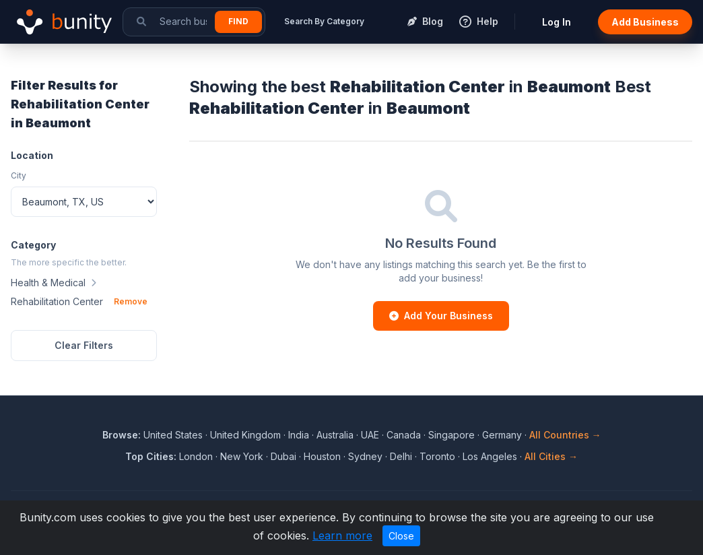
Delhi (401, 456)
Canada (404, 434)
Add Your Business (441, 315)
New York (241, 456)
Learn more (342, 535)
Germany (502, 434)
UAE (370, 434)
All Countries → (565, 434)
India (298, 434)
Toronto (437, 456)
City (18, 175)
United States (173, 434)
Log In (556, 22)
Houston (322, 456)
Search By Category (324, 21)
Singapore (451, 434)
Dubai (283, 456)
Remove (130, 301)
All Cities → (551, 456)
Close (401, 536)
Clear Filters (84, 345)
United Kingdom (245, 434)
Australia (335, 434)
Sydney (365, 456)
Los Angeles (490, 456)
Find (238, 21)
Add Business (645, 22)
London (196, 456)
